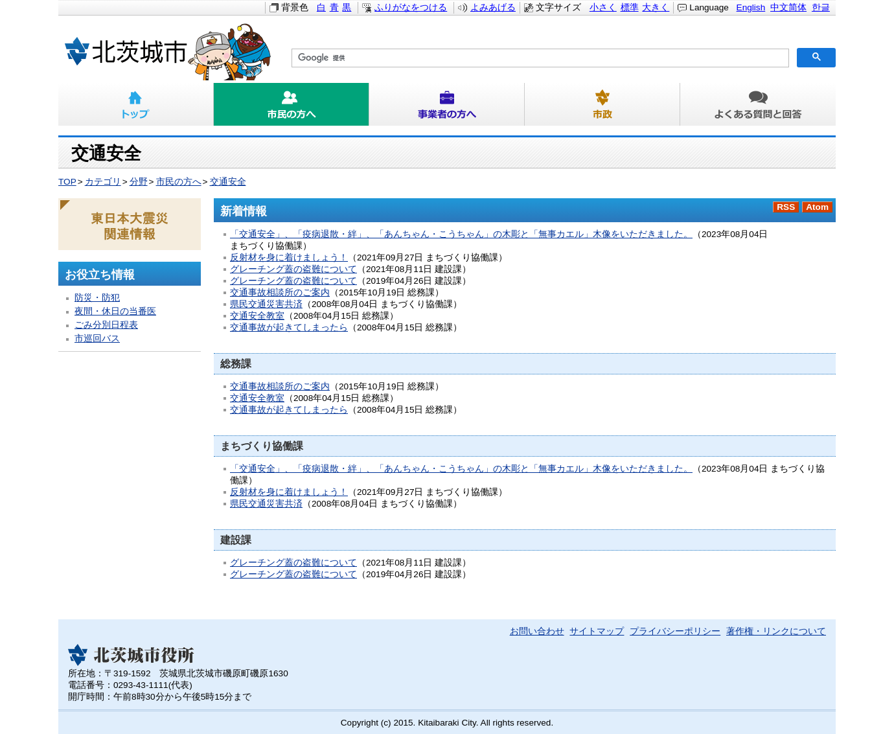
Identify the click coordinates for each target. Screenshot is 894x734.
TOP (67, 182)
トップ (136, 104)
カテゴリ (103, 182)
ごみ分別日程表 (106, 325)
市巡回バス (97, 338)
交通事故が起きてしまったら (289, 327)
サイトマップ (596, 631)
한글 (821, 7)
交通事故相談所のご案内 (280, 292)
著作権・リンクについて (776, 631)
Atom (817, 207)
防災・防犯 (97, 298)
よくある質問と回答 (758, 104)
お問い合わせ (537, 631)
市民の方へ (291, 104)
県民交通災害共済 (266, 304)
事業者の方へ (447, 104)
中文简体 (788, 7)
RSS (786, 207)
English (751, 7)
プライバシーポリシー (675, 631)
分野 (139, 182)
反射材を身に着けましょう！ (289, 257)
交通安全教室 (257, 316)
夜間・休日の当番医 (115, 311)
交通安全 (228, 182)
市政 (602, 104)
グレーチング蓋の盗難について (293, 269)
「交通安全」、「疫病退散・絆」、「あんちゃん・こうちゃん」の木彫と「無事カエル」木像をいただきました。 (461, 234)
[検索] (539, 58)
